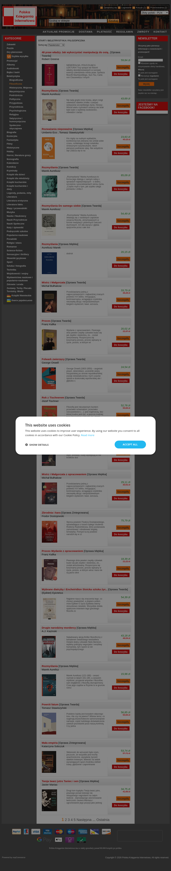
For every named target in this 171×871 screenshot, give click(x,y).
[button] (37, 444)
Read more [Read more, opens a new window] (88, 435)
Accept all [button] (130, 444)
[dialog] (86, 435)
